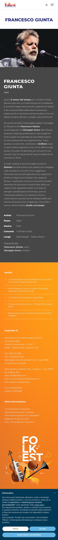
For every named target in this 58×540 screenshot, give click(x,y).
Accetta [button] (42, 529)
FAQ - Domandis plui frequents (19, 422)
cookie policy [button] (39, 505)
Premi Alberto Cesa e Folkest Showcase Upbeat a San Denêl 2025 (28, 289)
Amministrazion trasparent (17, 409)
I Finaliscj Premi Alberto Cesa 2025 (25, 297)
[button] (55, 493)
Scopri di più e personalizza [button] (29, 535)
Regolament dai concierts (16, 419)
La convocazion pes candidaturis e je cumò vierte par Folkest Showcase (30, 280)
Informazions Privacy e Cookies (19, 412)
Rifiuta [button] (15, 529)
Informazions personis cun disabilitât (21, 415)
